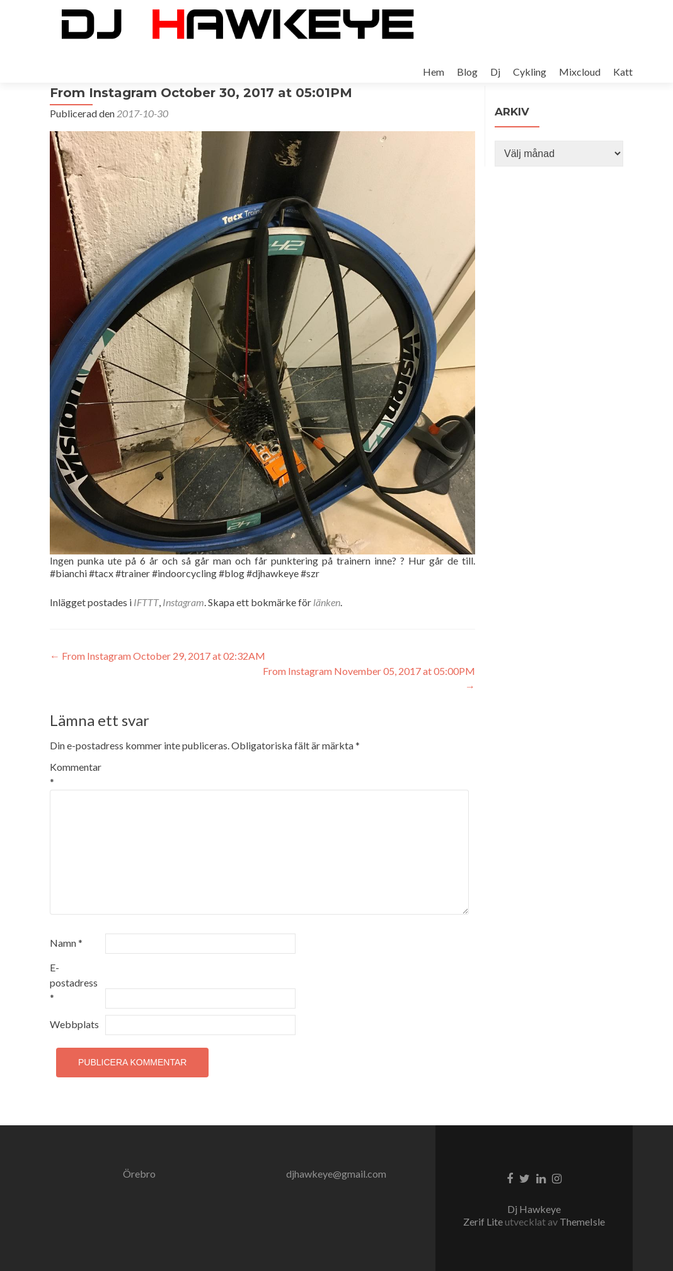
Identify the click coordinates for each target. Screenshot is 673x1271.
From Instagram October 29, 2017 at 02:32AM (157, 690)
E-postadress (74, 1017)
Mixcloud (580, 72)
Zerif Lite (484, 1221)
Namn (66, 977)
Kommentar (75, 809)
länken (326, 637)
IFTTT (146, 637)
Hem (433, 72)
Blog (467, 72)
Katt (623, 72)
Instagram (183, 637)
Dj (495, 72)
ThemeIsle (582, 1221)
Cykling (529, 72)
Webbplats (74, 1059)
